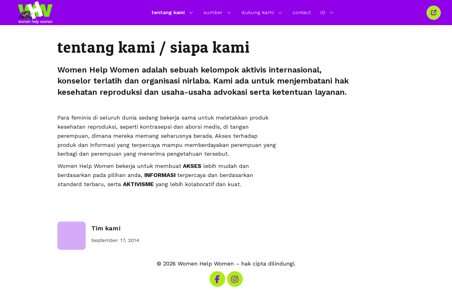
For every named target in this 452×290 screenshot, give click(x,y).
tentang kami (173, 12)
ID (327, 12)
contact (302, 12)
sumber (218, 12)
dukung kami (262, 12)
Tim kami (106, 228)
